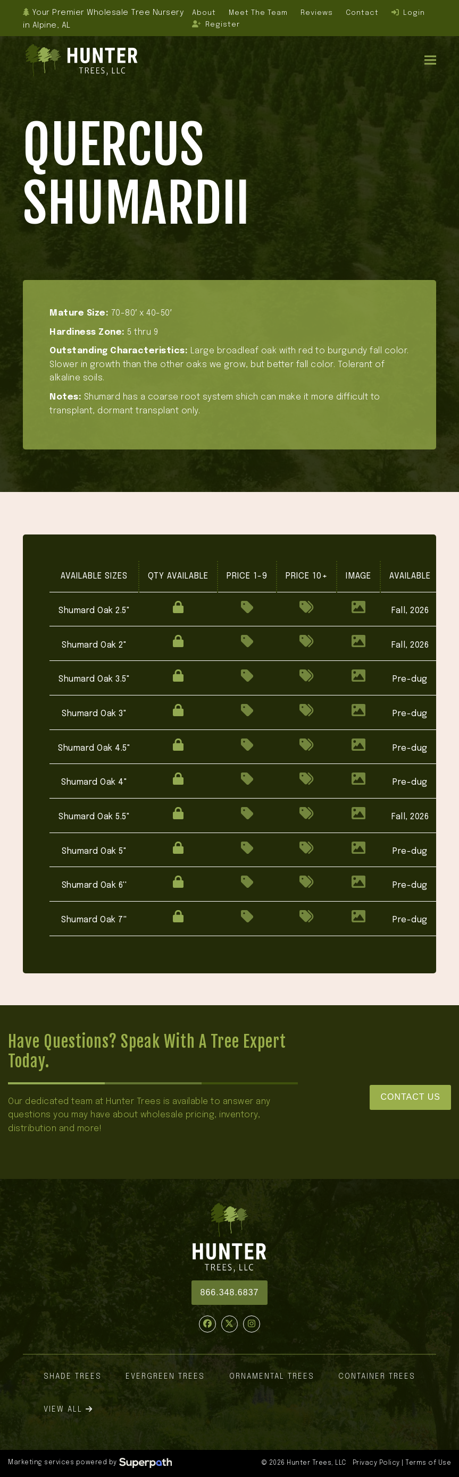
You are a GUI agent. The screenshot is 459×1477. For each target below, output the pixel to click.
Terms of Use (428, 1463)
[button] (430, 60)
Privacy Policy (376, 1463)
